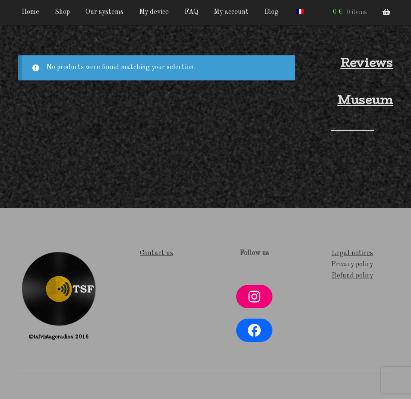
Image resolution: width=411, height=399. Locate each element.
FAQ (191, 12)
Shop (62, 12)
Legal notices (352, 253)
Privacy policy (352, 264)
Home (30, 12)
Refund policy (352, 275)
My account (231, 12)
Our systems (104, 12)
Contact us (156, 253)
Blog (271, 12)
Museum (365, 99)
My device (154, 12)
